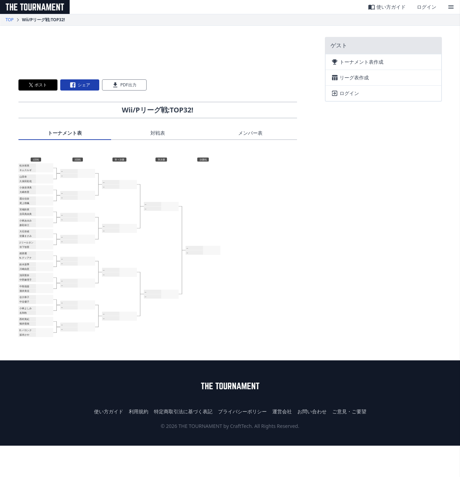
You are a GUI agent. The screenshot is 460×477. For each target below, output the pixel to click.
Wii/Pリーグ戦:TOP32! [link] (43, 20)
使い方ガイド (387, 6)
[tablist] (157, 135)
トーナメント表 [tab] (65, 133)
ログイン (426, 6)
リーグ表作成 (350, 77)
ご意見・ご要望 (349, 411)
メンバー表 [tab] (250, 133)
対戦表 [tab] (157, 133)
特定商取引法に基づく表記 (183, 411)
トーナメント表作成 (357, 61)
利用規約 (138, 411)
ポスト (38, 85)
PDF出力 (124, 84)
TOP (10, 20)
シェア (79, 84)
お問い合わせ (312, 411)
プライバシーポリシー (242, 411)
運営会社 (282, 411)
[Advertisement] (157, 52)
